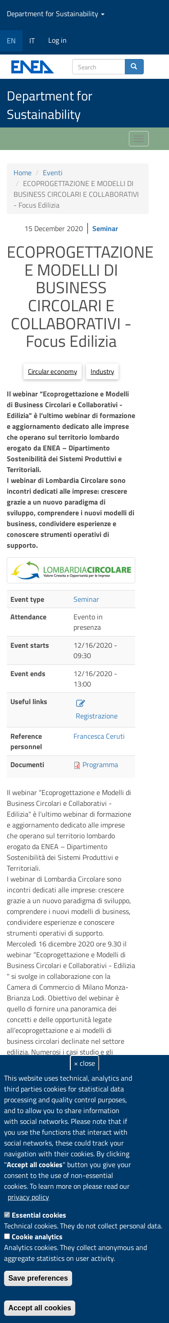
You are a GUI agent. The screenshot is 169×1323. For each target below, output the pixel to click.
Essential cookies (39, 1214)
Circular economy (52, 371)
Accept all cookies (39, 1308)
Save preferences (38, 1278)
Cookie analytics (37, 1236)
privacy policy (28, 1196)
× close (84, 1063)
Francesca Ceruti (99, 736)
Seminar (105, 228)
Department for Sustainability (56, 13)
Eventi (53, 172)
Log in (57, 40)
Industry (102, 371)
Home (23, 172)
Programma (100, 764)
